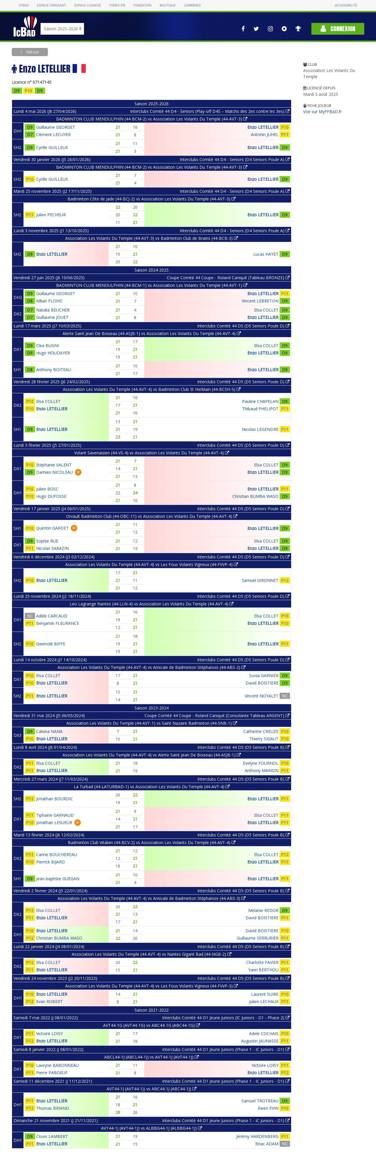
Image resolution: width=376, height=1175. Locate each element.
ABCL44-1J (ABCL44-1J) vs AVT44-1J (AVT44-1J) (151, 1057)
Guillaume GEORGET (55, 127)
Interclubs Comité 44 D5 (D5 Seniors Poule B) (243, 747)
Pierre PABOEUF (52, 1072)
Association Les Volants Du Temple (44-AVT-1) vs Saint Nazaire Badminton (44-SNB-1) (151, 723)
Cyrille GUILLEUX (52, 147)
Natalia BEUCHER (53, 310)
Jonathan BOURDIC (54, 798)
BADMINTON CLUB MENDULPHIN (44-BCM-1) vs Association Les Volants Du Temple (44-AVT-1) (151, 285)
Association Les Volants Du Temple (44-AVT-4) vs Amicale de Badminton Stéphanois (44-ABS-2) (152, 667)
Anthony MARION (261, 770)
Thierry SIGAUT (263, 739)
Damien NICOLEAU (54, 472)
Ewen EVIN (268, 1108)
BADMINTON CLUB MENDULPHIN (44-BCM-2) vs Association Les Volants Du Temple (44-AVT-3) (151, 119)
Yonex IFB (117, 5)
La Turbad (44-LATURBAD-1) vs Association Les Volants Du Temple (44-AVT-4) (152, 786)
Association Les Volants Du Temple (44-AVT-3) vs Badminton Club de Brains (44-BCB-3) (151, 238)
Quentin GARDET (52, 528)
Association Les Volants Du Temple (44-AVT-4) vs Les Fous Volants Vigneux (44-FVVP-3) (151, 986)
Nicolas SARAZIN (52, 548)
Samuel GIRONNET (260, 580)
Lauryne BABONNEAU (57, 1065)
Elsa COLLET (266, 310)
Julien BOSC (47, 489)
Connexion (337, 28)
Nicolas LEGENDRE (260, 429)
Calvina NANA (49, 731)
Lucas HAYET (265, 254)
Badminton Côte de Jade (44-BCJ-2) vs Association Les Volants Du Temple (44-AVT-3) (152, 199)
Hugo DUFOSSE (51, 496)
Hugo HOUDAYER (53, 353)
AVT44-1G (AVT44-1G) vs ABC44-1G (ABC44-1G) (151, 1025)
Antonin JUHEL (264, 134)
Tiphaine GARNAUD (55, 815)
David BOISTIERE (262, 683)
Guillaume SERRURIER (257, 938)
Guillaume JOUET (52, 317)
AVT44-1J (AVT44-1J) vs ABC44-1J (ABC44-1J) (152, 1089)
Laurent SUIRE (264, 994)
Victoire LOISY (49, 1033)
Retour (32, 52)
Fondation (142, 5)
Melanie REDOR (263, 910)
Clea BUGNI (47, 345)
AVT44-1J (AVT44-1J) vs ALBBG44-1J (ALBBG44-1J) (151, 1128)
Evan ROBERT (49, 1001)
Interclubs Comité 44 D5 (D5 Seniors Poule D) (243, 326)
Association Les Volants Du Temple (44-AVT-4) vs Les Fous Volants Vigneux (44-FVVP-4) (151, 564)
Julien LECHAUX (263, 1001)
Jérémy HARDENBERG (257, 1136)
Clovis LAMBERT (52, 1136)
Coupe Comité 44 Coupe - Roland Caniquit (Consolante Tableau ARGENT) (217, 715)
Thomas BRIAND (52, 1108)
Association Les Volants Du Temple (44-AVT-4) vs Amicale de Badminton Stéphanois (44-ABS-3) (152, 898)
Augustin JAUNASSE (259, 1041)
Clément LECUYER (53, 134)
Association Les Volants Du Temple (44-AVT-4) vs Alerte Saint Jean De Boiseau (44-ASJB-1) (152, 755)
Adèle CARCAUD (51, 616)
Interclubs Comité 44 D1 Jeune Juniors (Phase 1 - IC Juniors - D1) (226, 1049)
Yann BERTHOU (263, 970)
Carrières (192, 5)
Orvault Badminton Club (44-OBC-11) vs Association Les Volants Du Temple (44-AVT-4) (151, 516)
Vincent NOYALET (261, 696)
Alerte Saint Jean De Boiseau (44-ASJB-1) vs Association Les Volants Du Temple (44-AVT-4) (152, 333)
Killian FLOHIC (49, 301)
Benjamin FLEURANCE (57, 623)
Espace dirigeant (51, 5)
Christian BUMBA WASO (255, 496)
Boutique (167, 5)
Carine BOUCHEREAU (56, 854)
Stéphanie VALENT (54, 465)
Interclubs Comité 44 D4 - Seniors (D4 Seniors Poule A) (235, 159)
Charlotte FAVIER (262, 962)
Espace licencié (87, 5)
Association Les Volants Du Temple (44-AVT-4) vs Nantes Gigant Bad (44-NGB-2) (151, 954)
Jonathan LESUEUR (54, 822)
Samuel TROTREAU (259, 1101)
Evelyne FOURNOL (260, 763)
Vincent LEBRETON (260, 301)
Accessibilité (346, 5)
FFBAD (24, 5)
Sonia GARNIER (263, 675)
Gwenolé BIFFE (50, 644)
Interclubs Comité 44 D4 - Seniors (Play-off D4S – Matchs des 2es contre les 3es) (210, 111)
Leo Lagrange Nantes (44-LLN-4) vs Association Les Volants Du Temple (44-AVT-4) (152, 604)
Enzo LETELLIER (262, 127)
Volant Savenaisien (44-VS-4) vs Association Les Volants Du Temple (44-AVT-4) (151, 453)
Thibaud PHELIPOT (260, 408)
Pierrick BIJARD (50, 862)
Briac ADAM (266, 1143)
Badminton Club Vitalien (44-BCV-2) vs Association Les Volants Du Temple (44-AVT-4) (152, 842)
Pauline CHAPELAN (260, 401)
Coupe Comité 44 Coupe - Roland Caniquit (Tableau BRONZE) (228, 277)
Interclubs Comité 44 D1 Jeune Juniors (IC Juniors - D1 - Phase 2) (226, 1017)
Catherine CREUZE (261, 731)
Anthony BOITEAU (53, 369)
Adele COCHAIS (263, 1033)
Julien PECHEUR (51, 214)
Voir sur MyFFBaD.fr (322, 111)
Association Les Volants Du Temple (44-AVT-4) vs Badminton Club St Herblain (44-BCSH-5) (152, 389)
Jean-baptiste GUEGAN (57, 878)
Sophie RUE (47, 541)
